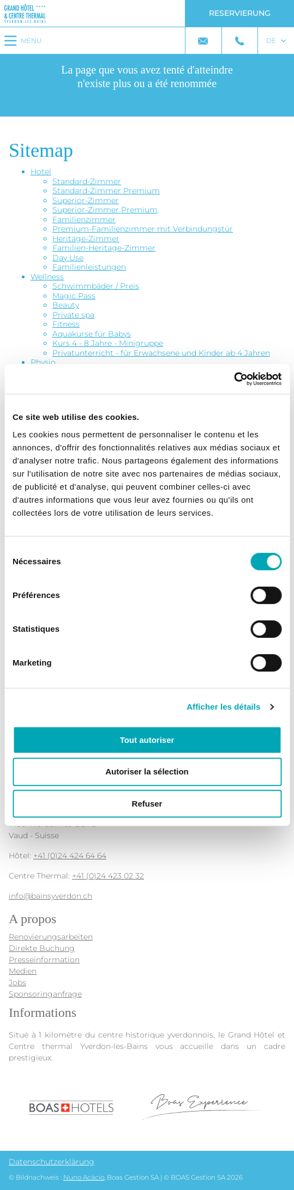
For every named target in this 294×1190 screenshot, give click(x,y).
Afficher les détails (223, 706)
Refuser (147, 803)
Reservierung (240, 13)
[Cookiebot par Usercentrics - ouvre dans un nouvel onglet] (233, 379)
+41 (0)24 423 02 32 (108, 876)
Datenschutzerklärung (51, 1162)
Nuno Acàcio (83, 1177)
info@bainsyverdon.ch (50, 896)
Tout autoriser (147, 739)
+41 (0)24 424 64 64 (69, 856)
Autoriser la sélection (147, 771)
